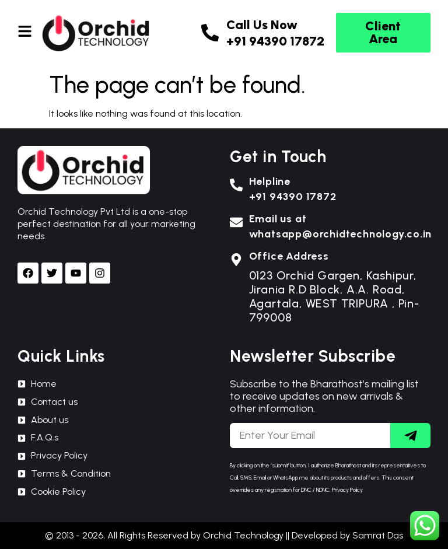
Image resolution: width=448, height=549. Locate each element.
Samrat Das (377, 535)
